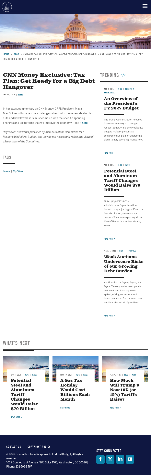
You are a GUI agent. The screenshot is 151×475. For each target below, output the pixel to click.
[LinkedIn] (120, 459)
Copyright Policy (39, 447)
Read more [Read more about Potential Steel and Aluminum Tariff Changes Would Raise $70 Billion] (108, 239)
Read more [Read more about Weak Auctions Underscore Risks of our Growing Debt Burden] (108, 316)
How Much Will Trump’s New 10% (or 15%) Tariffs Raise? (124, 390)
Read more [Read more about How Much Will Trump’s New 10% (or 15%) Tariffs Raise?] (114, 408)
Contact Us (13, 447)
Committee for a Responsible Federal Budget (7, 7)
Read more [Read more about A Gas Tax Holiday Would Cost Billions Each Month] (65, 408)
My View (18, 171)
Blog (120, 89)
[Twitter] (110, 459)
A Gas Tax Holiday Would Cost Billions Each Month (75, 390)
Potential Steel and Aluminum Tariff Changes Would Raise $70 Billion (122, 181)
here (85, 123)
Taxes (20, 94)
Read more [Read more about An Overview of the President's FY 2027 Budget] (108, 153)
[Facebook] (100, 459)
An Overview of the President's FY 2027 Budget (121, 103)
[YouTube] (130, 459)
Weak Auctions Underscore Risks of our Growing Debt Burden (124, 264)
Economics (131, 251)
